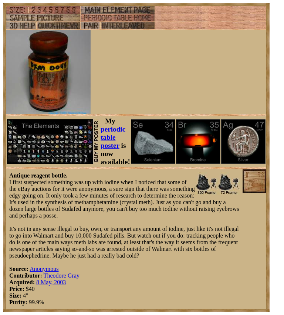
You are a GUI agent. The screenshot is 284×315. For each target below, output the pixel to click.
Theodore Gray (62, 275)
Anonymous (44, 269)
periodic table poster (113, 137)
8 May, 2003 (51, 282)
